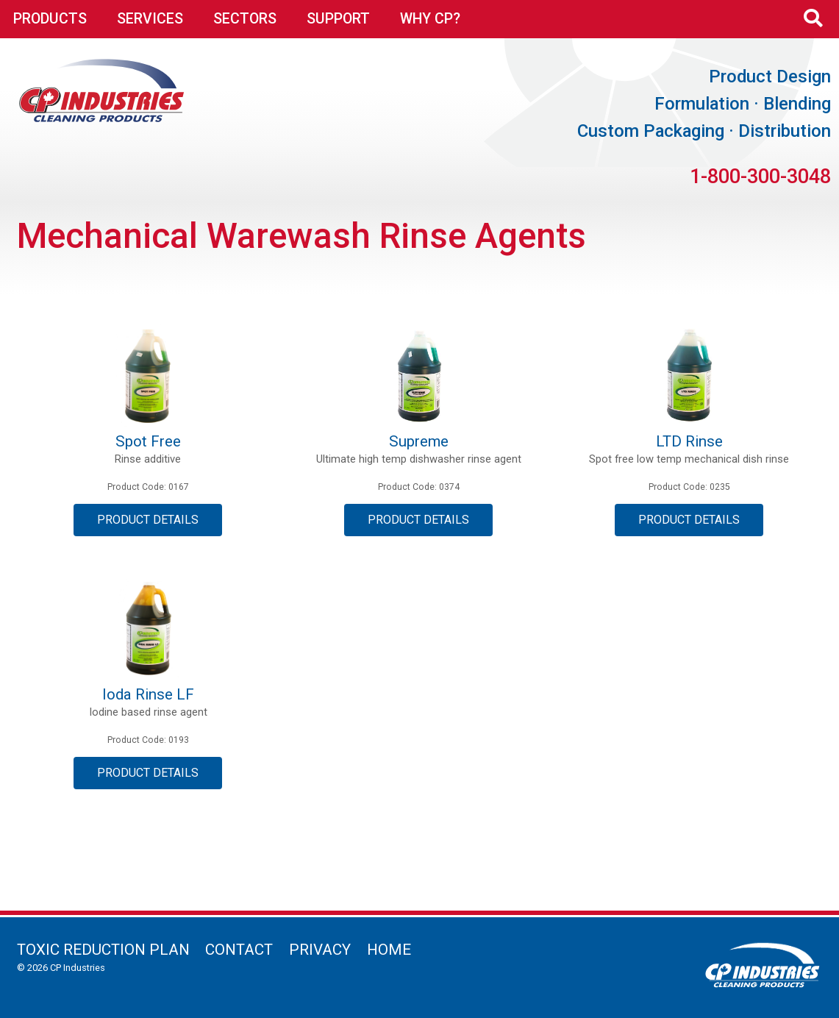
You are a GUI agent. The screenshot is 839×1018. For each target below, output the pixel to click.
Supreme (419, 441)
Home (389, 949)
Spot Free (148, 441)
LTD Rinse (689, 441)
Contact (239, 949)
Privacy (320, 949)
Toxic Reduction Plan (103, 949)
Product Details (148, 520)
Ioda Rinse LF (148, 694)
